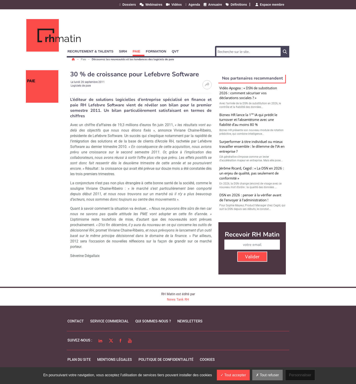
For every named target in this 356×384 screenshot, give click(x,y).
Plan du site (79, 359)
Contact (75, 321)
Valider (252, 256)
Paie (84, 59)
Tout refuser (267, 375)
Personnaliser (300, 375)
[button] (92, 50)
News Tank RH (178, 299)
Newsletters (190, 321)
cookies (207, 359)
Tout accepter (233, 375)
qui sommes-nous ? (153, 321)
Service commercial (109, 321)
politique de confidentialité (165, 359)
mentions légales (114, 359)
